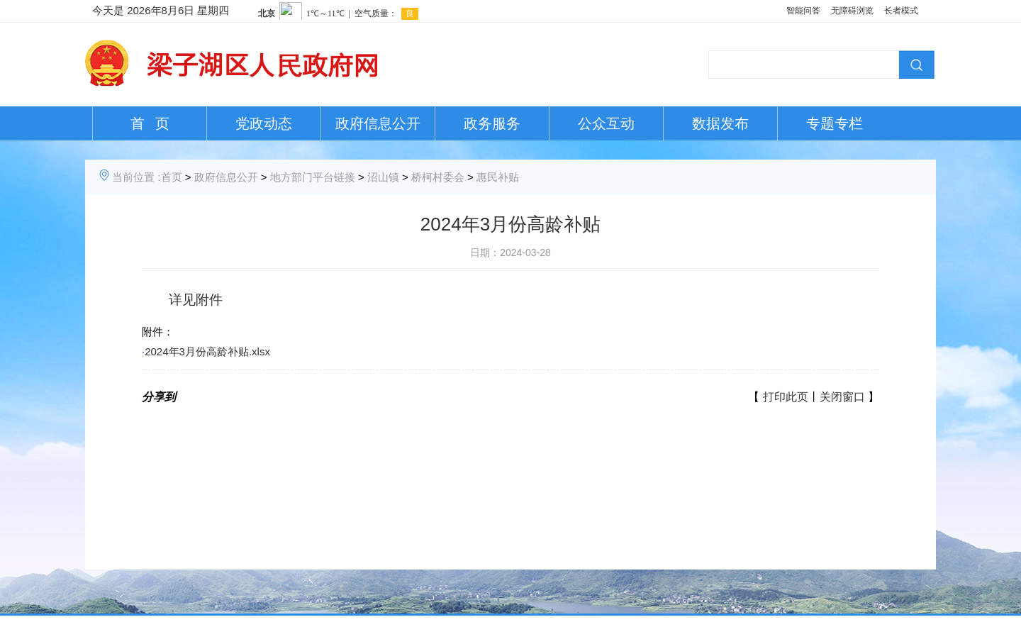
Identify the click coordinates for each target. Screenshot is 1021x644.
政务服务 (492, 123)
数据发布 (720, 123)
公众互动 (606, 123)
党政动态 (263, 123)
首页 (171, 177)
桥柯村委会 (437, 177)
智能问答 (803, 11)
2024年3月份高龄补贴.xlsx (207, 351)
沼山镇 (383, 177)
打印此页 (785, 397)
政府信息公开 (377, 123)
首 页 (149, 123)
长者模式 (901, 11)
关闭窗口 (842, 397)
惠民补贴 (497, 177)
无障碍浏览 (852, 11)
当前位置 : (136, 177)
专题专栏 (834, 123)
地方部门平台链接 (312, 177)
